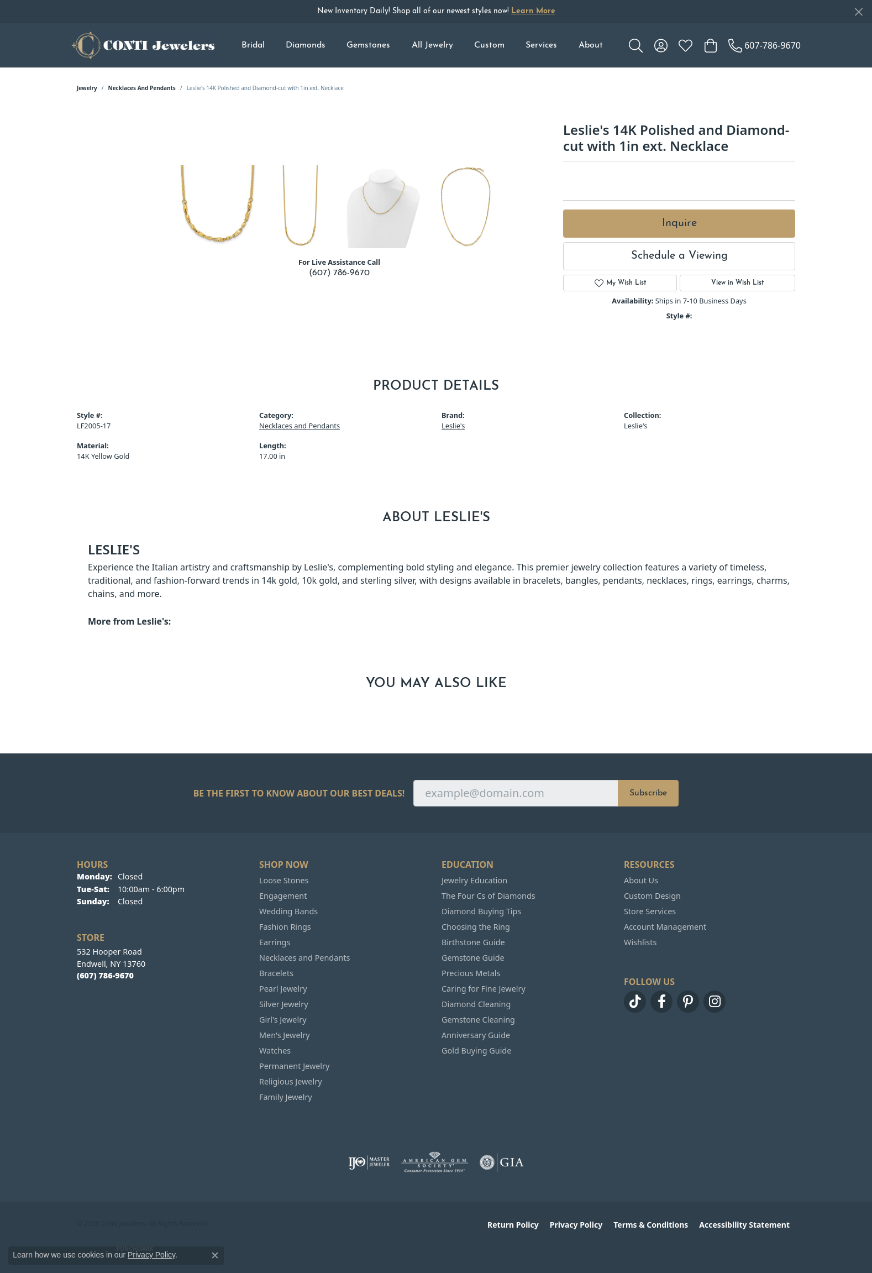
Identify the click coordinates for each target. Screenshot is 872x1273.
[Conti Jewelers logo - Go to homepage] (143, 45)
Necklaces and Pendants (142, 88)
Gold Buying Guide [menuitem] (476, 1050)
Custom (489, 45)
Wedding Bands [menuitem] (288, 911)
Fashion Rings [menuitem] (285, 926)
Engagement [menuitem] (283, 895)
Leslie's (453, 426)
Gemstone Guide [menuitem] (473, 957)
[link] (764, 45)
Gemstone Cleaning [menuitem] (478, 1019)
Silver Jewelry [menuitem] (283, 1004)
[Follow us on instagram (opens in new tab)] (714, 1002)
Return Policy (513, 1224)
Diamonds (305, 45)
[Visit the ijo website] (369, 1162)
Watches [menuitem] (275, 1050)
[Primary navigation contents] (421, 45)
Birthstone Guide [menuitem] (473, 942)
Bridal (253, 45)
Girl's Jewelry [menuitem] (282, 1019)
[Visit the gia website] (502, 1162)
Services (541, 45)
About (591, 45)
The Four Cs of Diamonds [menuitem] (488, 895)
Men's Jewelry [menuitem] (284, 1035)
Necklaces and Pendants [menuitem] (304, 957)
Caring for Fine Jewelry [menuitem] (484, 988)
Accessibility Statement (744, 1224)
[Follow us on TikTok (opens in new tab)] (635, 1002)
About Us (641, 880)
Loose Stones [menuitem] (283, 880)
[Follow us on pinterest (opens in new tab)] (688, 1002)
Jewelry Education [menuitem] (474, 880)
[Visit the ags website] (435, 1162)
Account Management (665, 926)
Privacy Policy (576, 1224)
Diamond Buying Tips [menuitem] (481, 911)
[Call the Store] (105, 975)
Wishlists (640, 942)
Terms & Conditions (650, 1224)
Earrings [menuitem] (274, 942)
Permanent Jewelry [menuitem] (294, 1066)
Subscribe (648, 793)
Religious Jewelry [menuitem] (290, 1081)
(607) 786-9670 (339, 273)
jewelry (87, 88)
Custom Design (652, 895)
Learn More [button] (533, 11)
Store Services (650, 911)
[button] (636, 45)
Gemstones (368, 45)
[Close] (858, 12)
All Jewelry (432, 45)
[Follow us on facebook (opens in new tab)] (661, 1002)
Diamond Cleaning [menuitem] (476, 1004)
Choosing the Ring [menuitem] (476, 926)
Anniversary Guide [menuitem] (476, 1035)
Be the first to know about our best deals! (299, 793)
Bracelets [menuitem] (276, 973)
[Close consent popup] (215, 1255)
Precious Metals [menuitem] (471, 973)
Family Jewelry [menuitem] (285, 1097)
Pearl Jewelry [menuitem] (283, 988)
